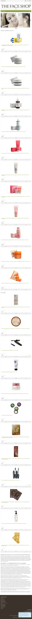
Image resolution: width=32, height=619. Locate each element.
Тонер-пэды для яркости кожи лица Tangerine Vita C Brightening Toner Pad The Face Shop (16, 261)
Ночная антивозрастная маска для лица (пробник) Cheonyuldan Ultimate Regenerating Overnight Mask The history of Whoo (15, 437)
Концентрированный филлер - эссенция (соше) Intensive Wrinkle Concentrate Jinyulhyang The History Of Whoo (16, 459)
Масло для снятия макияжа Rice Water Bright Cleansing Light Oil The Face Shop (14, 523)
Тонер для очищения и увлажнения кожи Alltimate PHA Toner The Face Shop (14, 131)
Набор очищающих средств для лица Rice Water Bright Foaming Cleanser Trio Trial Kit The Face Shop (16, 197)
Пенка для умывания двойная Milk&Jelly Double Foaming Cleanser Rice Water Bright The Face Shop (15, 218)
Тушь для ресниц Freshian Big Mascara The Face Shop (10, 350)
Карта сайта (2, 599)
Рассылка (2, 608)
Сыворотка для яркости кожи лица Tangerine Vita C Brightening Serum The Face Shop (15, 283)
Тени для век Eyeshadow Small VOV (7, 415)
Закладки (2, 607)
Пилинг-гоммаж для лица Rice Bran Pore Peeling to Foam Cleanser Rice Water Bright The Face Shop (15, 175)
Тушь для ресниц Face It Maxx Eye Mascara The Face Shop (11, 480)
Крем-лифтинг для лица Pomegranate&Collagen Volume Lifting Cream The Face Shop (15, 393)
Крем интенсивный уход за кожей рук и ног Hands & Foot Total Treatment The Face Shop (16, 328)
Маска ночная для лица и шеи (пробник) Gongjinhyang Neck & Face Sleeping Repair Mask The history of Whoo (15, 502)
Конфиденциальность (28, 611)
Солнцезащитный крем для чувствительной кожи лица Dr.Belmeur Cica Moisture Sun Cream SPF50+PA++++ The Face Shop (15, 45)
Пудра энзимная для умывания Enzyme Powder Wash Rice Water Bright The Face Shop (15, 239)
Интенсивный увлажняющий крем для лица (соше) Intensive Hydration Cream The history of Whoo (16, 307)
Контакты (2, 598)
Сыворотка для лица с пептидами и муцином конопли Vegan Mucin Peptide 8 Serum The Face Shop (16, 110)
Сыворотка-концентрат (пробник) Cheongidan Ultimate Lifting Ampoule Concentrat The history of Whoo (15, 545)
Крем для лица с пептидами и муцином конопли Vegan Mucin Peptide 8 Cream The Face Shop (15, 88)
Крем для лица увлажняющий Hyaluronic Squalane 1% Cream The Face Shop (13, 66)
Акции (1, 603)
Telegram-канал (16, 617)
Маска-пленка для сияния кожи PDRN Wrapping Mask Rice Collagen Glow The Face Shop (15, 153)
